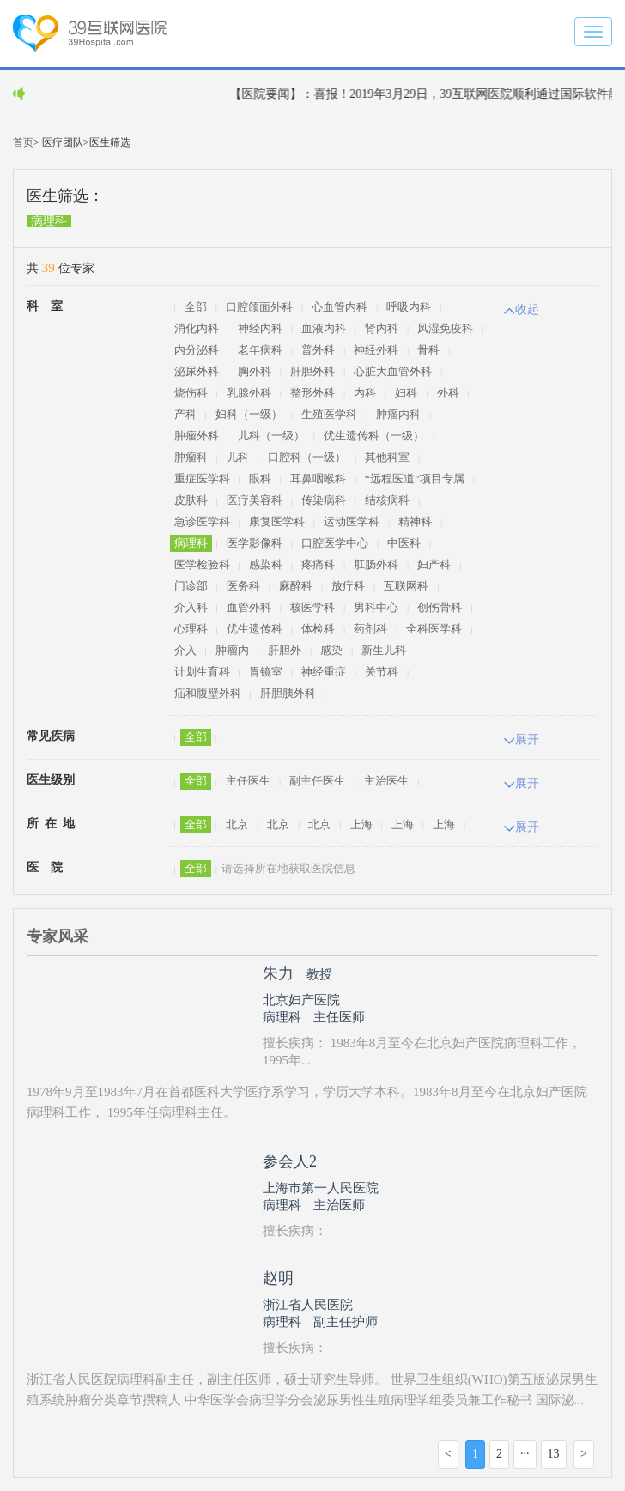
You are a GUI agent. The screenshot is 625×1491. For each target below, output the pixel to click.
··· (525, 1453)
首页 (23, 142)
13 (554, 1453)
